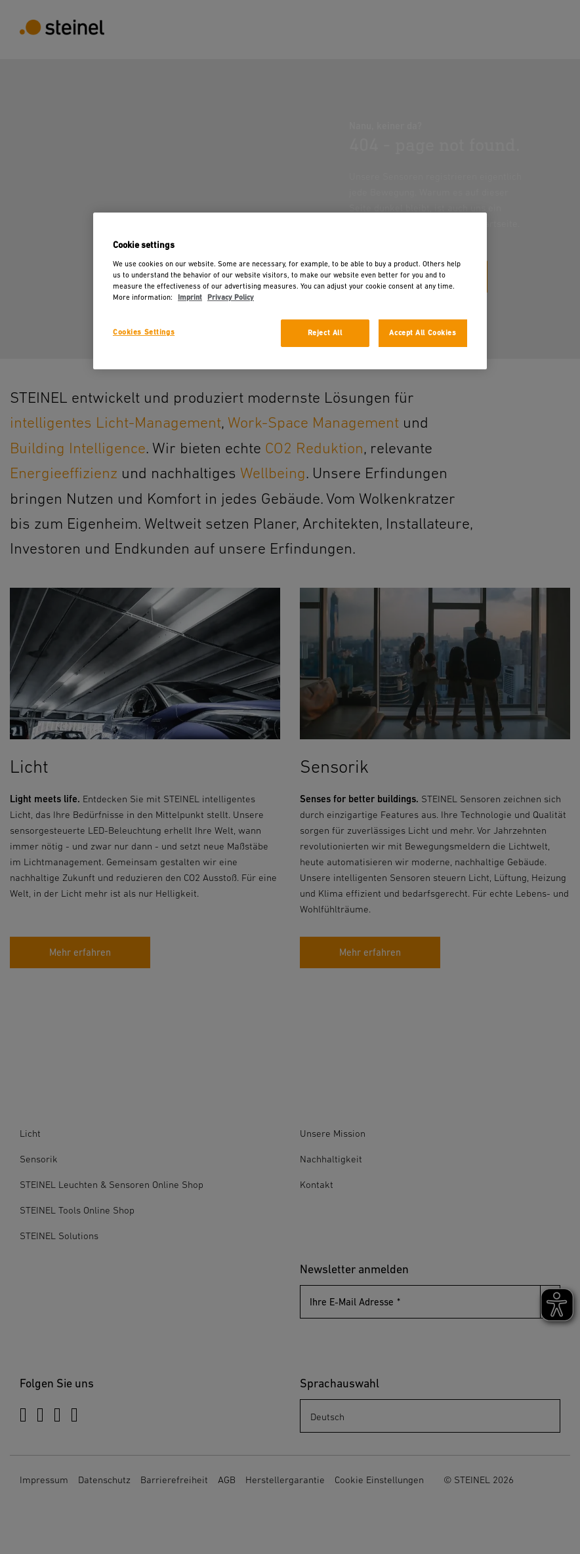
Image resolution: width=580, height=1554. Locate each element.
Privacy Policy (230, 297)
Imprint (190, 297)
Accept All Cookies (422, 333)
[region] (290, 291)
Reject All (325, 333)
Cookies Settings (144, 332)
